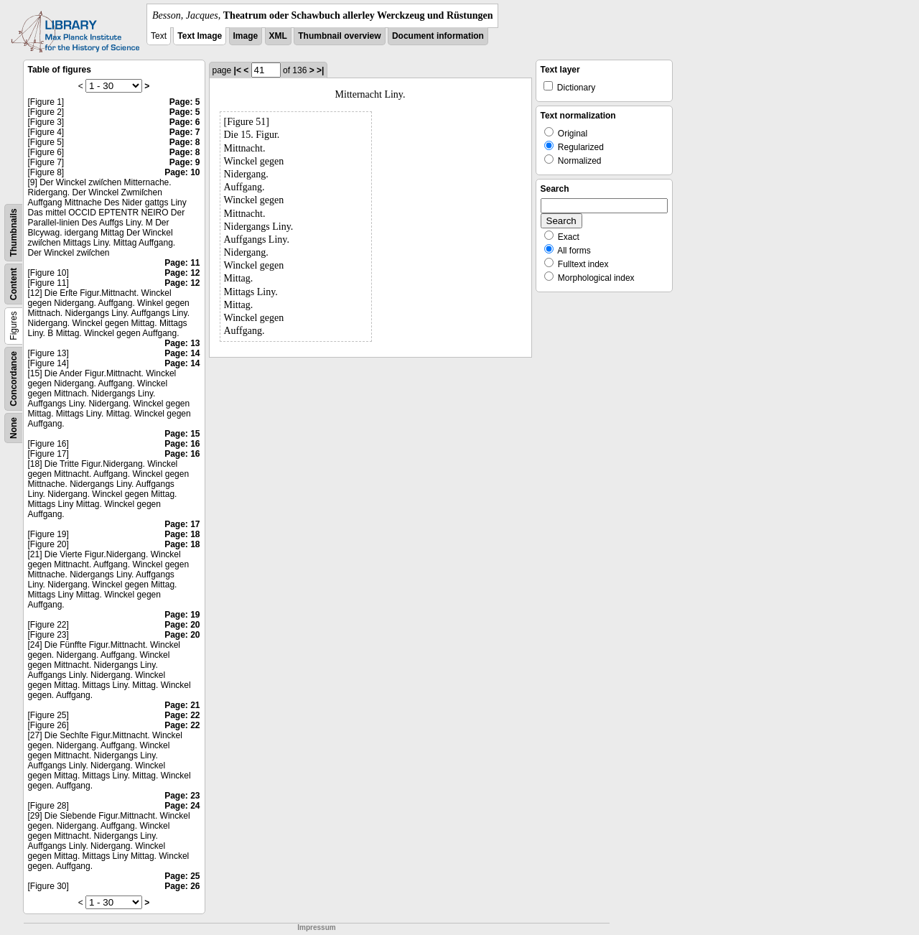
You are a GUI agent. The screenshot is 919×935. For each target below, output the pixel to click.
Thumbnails (14, 232)
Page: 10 (182, 172)
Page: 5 (184, 102)
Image (245, 36)
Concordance (14, 378)
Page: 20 (182, 625)
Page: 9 (184, 162)
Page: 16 (182, 444)
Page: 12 (182, 273)
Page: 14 (182, 353)
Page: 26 (182, 886)
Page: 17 (182, 524)
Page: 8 (184, 142)
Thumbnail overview (339, 36)
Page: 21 (182, 705)
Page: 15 (182, 434)
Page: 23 (182, 796)
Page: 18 (182, 534)
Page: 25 (182, 876)
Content (14, 284)
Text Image (199, 36)
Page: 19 (182, 615)
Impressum (316, 927)
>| (320, 70)
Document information (438, 36)
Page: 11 (182, 263)
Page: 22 (182, 715)
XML (278, 36)
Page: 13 (182, 343)
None (14, 428)
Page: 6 (184, 122)
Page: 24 (182, 806)
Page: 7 (184, 132)
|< (237, 70)
